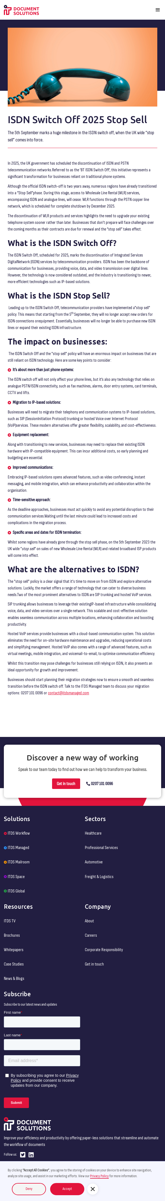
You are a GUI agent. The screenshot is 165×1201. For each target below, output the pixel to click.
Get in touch (66, 783)
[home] (21, 10)
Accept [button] (67, 1189)
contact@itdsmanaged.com (68, 693)
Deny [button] (29, 1189)
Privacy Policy (99, 1176)
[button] (158, 9)
